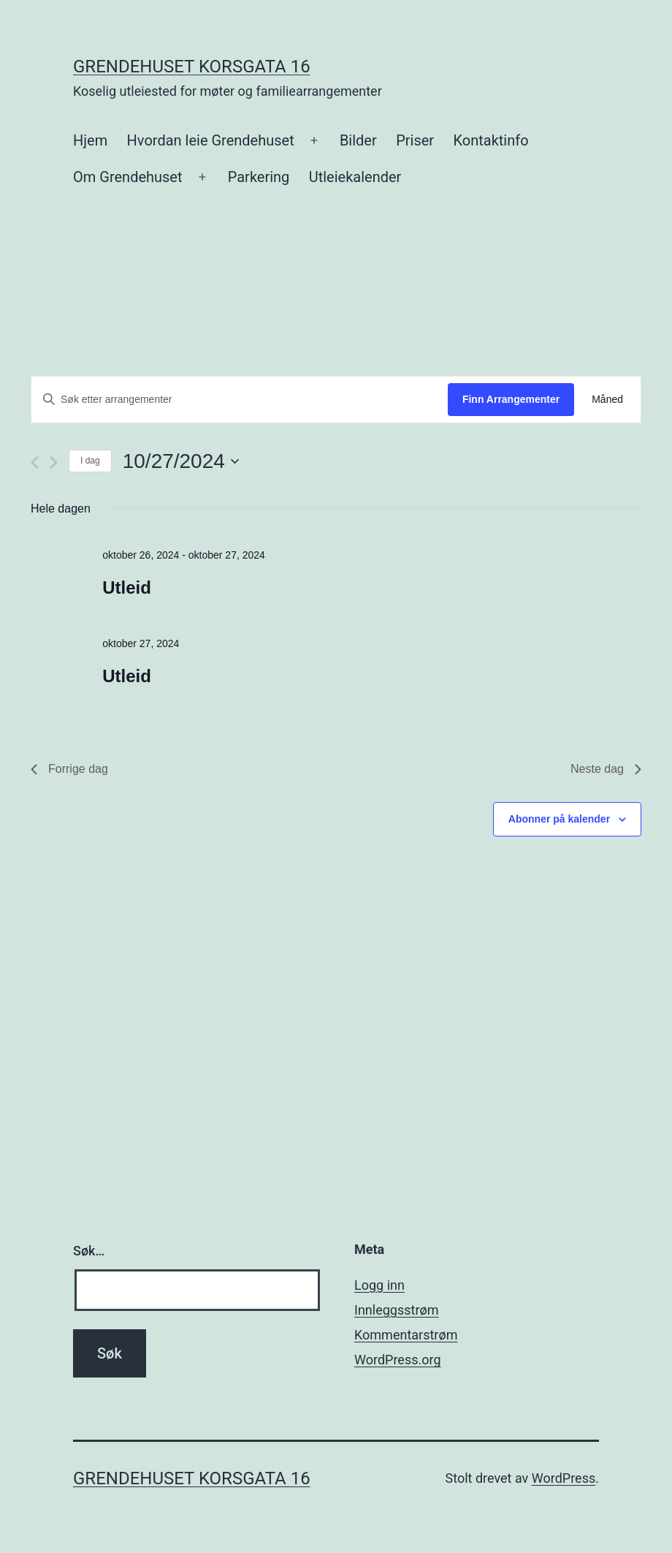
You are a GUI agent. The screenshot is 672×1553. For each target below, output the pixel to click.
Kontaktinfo (490, 140)
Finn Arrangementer (511, 399)
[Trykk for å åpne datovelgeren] (181, 461)
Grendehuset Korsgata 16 (191, 66)
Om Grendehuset (128, 177)
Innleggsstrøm (396, 1310)
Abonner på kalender (559, 819)
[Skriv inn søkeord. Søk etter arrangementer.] (239, 400)
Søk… (88, 1250)
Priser (415, 140)
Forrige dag (69, 769)
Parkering (259, 177)
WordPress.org (397, 1359)
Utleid (126, 587)
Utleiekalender (355, 177)
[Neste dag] (54, 462)
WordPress (563, 1478)
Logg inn (379, 1285)
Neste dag (605, 769)
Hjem (90, 140)
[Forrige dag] (35, 462)
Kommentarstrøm (405, 1334)
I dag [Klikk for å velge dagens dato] (90, 461)
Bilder (358, 140)
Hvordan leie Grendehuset (210, 140)
